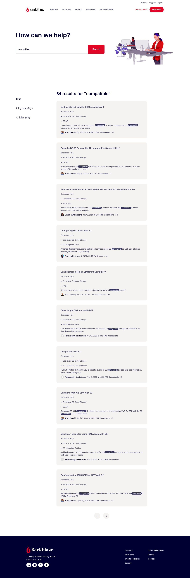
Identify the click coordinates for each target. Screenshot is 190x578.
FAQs (65, 286)
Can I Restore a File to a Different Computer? (83, 272)
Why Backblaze (106, 9)
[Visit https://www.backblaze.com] (35, 9)
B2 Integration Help (71, 245)
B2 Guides (67, 203)
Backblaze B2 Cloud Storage (74, 116)
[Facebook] (46, 565)
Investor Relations (132, 559)
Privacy (151, 555)
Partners (144, 3)
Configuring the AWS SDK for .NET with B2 (82, 475)
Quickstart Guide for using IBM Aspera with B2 (84, 434)
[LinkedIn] (28, 565)
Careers (128, 563)
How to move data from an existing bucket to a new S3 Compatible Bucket (98, 189)
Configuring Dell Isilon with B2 (76, 231)
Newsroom (129, 555)
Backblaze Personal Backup (74, 281)
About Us (128, 551)
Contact (151, 559)
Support (152, 3)
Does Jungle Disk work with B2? (77, 310)
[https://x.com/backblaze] (40, 565)
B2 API (65, 121)
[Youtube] (34, 565)
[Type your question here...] (60, 49)
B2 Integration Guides (72, 448)
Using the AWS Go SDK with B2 (76, 393)
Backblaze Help (67, 112)
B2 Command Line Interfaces (75, 366)
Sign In (160, 3)
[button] (54, 9)
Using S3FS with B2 (70, 351)
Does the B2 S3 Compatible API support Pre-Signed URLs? (90, 148)
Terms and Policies (156, 551)
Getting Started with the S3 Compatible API (82, 107)
